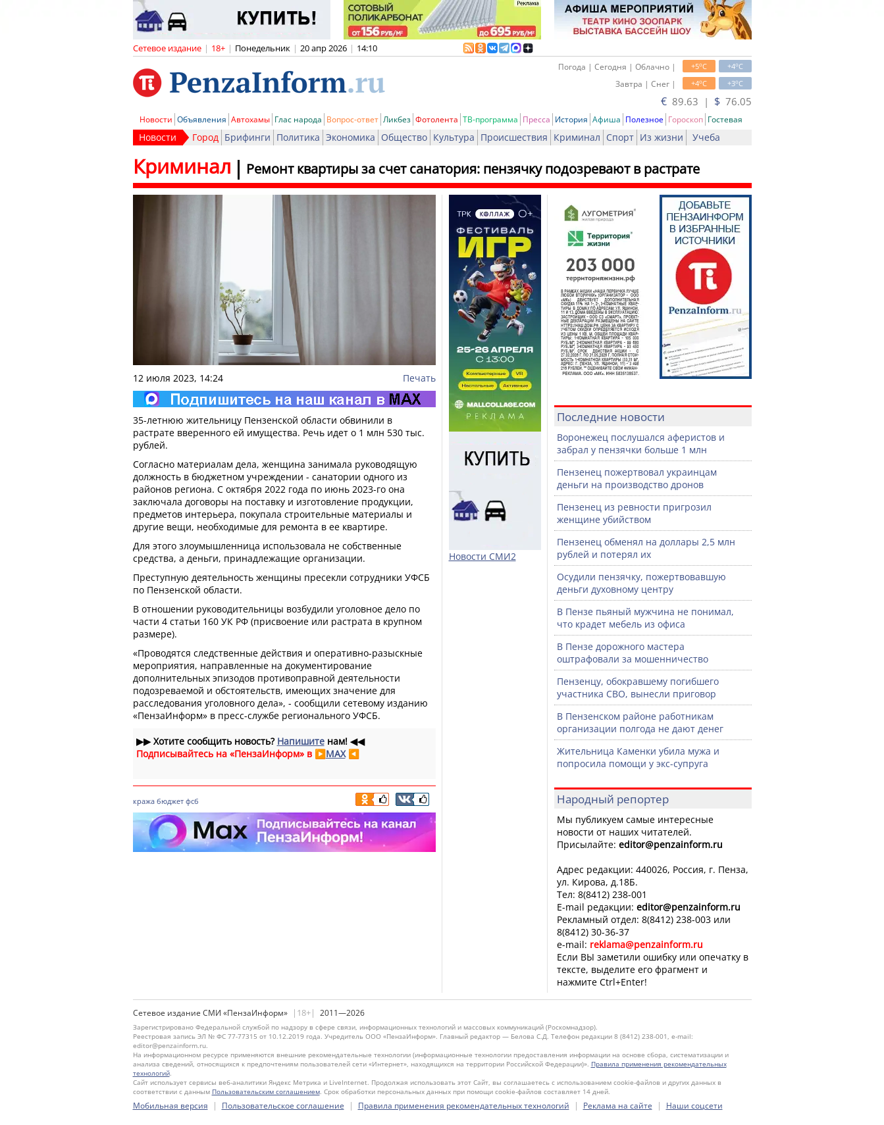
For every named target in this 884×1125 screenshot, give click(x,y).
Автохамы (250, 119)
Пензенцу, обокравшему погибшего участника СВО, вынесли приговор (638, 687)
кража (144, 801)
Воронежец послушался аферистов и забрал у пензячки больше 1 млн (641, 443)
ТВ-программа (490, 119)
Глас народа (298, 119)
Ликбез (397, 119)
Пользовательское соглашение (283, 1105)
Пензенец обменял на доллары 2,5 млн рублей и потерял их (646, 548)
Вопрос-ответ (352, 119)
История (571, 119)
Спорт (620, 137)
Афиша (606, 119)
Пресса (536, 119)
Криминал (577, 137)
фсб (192, 801)
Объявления (201, 119)
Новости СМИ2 (482, 556)
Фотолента (436, 119)
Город (205, 137)
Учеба (706, 137)
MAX (336, 753)
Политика (298, 137)
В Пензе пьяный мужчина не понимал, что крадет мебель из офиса (645, 617)
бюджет (170, 801)
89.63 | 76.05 (706, 101)
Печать (419, 378)
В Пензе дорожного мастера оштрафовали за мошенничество (632, 652)
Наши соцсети (694, 1105)
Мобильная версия (170, 1105)
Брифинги (247, 137)
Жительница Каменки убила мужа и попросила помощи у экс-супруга (638, 757)
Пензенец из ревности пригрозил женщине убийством (634, 513)
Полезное (644, 119)
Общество (404, 137)
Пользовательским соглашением (266, 1091)
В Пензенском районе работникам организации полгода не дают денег (640, 722)
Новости (156, 119)
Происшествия (514, 137)
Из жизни (661, 137)
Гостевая (725, 119)
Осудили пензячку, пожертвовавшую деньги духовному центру (641, 582)
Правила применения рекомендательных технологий (463, 1105)
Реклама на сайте (617, 1105)
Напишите (301, 741)
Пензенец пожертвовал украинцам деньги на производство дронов (637, 478)
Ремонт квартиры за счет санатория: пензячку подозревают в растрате (473, 169)
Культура (454, 137)
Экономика (350, 137)
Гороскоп (685, 119)
